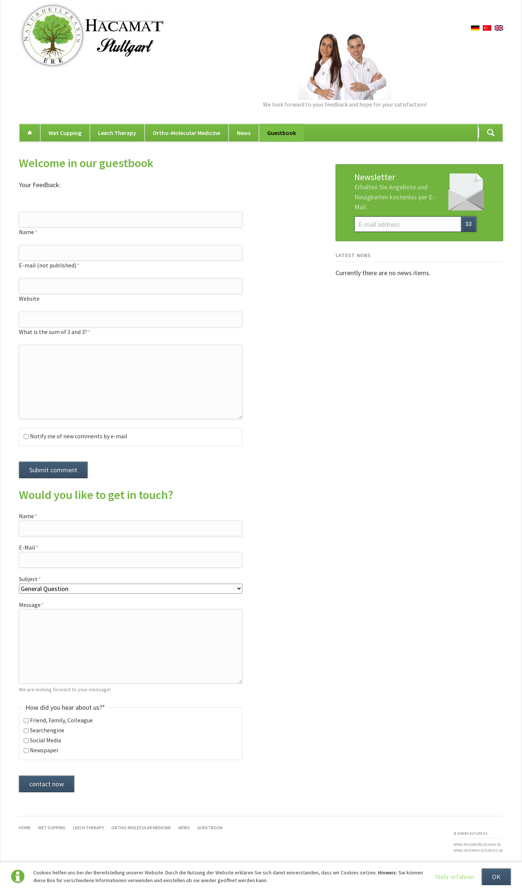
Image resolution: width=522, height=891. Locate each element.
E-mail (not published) (49, 265)
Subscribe (468, 224)
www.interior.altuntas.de (478, 850)
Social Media (45, 740)
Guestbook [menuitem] (281, 132)
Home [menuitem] (29, 133)
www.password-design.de (477, 844)
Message (32, 604)
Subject (32, 578)
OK (496, 877)
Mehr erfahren (454, 877)
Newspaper (44, 750)
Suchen (491, 133)
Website (29, 298)
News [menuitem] (243, 132)
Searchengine (47, 730)
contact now (46, 784)
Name (32, 231)
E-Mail (32, 547)
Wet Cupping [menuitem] (64, 132)
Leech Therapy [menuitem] (117, 132)
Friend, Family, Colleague (61, 720)
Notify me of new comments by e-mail (78, 436)
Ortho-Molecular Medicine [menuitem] (186, 132)
